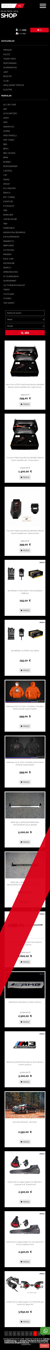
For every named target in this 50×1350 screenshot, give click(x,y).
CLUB (6, 81)
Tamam (44, 1346)
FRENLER (7, 50)
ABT (5, 109)
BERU (6, 149)
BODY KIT (7, 76)
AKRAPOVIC (8, 127)
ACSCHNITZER (10, 113)
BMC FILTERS (9, 153)
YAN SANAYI (8, 303)
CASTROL (7, 171)
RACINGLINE (9, 263)
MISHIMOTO (8, 241)
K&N (5, 223)
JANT (5, 72)
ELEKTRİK (7, 89)
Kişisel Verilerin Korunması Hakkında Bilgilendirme (26, 1341)
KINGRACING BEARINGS (14, 232)
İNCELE (25, 404)
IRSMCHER (8, 215)
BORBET (7, 162)
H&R (5, 210)
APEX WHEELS (10, 135)
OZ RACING (8, 250)
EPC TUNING (9, 197)
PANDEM (7, 254)
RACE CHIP (8, 259)
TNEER (6, 289)
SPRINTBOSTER (10, 272)
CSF (5, 175)
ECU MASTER (9, 188)
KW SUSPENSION (11, 237)
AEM (5, 122)
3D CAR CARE (9, 104)
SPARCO (7, 268)
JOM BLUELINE (10, 219)
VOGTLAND (8, 294)
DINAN (6, 179)
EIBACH (6, 193)
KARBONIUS (8, 228)
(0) (39, 30)
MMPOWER (8, 245)
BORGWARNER (10, 166)
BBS (5, 144)
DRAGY (6, 184)
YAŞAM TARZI (9, 59)
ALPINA (6, 131)
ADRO (6, 118)
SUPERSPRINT (9, 281)
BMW (5, 157)
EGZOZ (6, 54)
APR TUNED (8, 140)
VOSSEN (7, 298)
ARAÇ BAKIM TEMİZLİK (13, 85)
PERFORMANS (9, 63)
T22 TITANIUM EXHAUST (14, 285)
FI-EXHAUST (8, 206)
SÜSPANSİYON (10, 67)
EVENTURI (8, 201)
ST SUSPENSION (10, 276)
